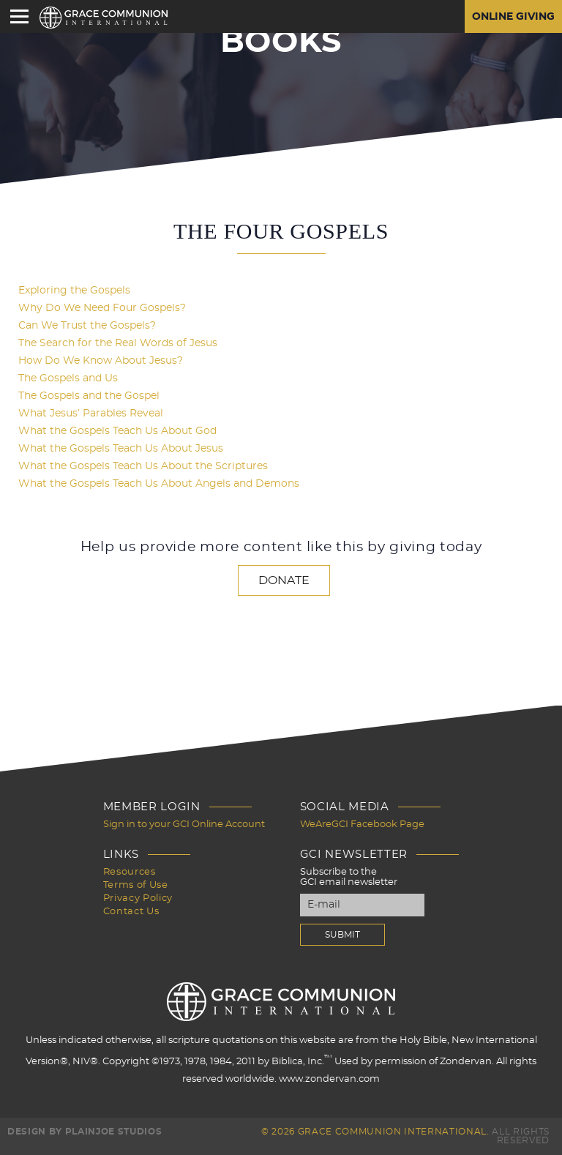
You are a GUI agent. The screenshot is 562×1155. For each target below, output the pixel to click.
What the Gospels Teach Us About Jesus (120, 449)
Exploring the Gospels (74, 290)
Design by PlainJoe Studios (84, 1131)
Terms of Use (135, 885)
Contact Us (131, 911)
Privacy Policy (138, 898)
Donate (284, 580)
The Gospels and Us (68, 378)
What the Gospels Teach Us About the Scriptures (143, 466)
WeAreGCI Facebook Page (362, 824)
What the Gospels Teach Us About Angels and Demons (158, 484)
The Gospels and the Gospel (89, 396)
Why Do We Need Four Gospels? (102, 308)
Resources (129, 872)
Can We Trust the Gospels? (87, 326)
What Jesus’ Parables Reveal (90, 413)
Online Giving (513, 17)
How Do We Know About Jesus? (100, 361)
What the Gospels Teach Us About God (117, 431)
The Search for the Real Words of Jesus (117, 343)
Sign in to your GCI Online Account (184, 824)
